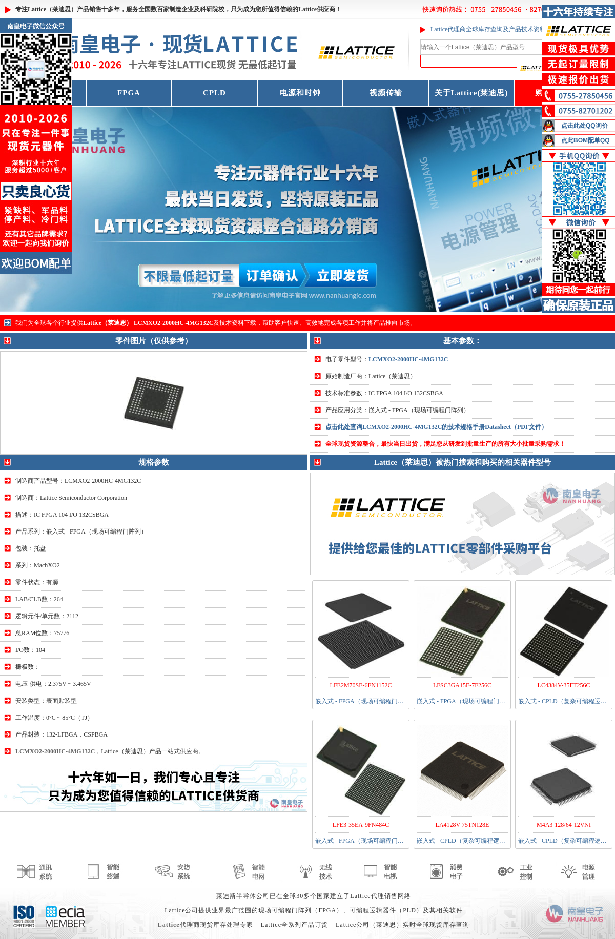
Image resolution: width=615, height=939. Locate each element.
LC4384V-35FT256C (564, 685)
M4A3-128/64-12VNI (564, 824)
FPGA (128, 93)
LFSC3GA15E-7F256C (462, 685)
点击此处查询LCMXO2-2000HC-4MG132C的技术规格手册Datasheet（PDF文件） (436, 427)
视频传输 (386, 93)
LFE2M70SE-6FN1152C (361, 685)
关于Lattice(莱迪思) (471, 93)
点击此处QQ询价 (584, 125)
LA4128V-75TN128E (462, 824)
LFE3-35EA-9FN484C (361, 824)
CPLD (214, 93)
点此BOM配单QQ (585, 140)
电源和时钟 (300, 93)
